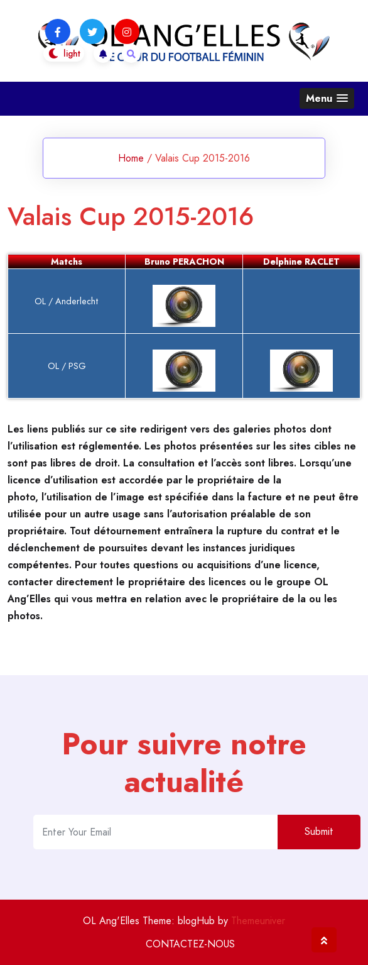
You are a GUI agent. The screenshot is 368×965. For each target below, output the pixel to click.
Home (131, 158)
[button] (327, 98)
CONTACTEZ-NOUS (190, 944)
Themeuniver (258, 920)
